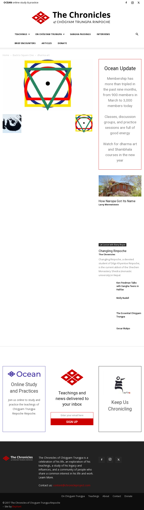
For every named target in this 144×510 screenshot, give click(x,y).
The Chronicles (107, 254)
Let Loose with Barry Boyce (112, 244)
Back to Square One (23, 55)
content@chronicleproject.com (71, 485)
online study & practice (21, 2)
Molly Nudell (122, 298)
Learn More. (46, 477)
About (106, 496)
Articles (47, 43)
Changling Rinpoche (112, 251)
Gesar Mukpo (123, 328)
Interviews (103, 34)
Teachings (22, 34)
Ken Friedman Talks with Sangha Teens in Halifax (127, 286)
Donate (62, 43)
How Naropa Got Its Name (117, 201)
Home (6, 55)
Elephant (16, 506)
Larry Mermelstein (109, 204)
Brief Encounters (25, 43)
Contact (117, 496)
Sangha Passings (80, 34)
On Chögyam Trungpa (50, 34)
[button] (136, 34)
